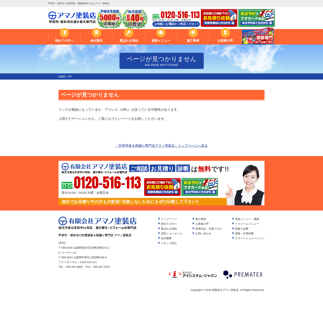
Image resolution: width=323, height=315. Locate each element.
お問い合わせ (203, 233)
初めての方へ (64, 40)
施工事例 (193, 40)
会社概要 (166, 238)
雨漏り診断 (241, 228)
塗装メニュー (161, 40)
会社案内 (96, 40)
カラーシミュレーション (249, 238)
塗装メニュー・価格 (247, 219)
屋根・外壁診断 (244, 233)
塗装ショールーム (171, 233)
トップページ (169, 219)
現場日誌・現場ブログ (208, 228)
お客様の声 (225, 40)
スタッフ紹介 (169, 243)
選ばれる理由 (128, 40)
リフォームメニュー (247, 223)
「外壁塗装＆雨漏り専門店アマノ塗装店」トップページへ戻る (161, 145)
